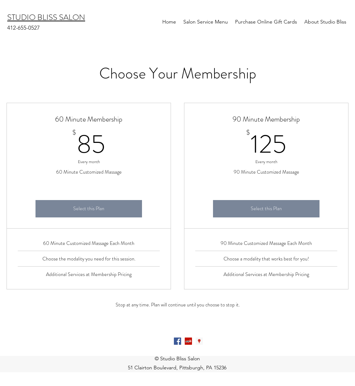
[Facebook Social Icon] (177, 341)
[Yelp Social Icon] (188, 341)
